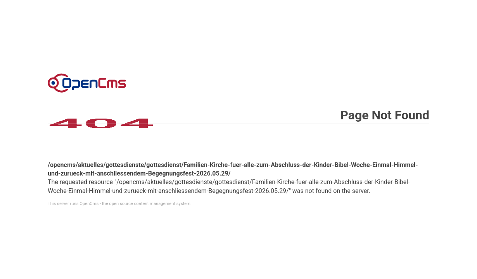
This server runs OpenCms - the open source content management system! (120, 204)
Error (87, 83)
